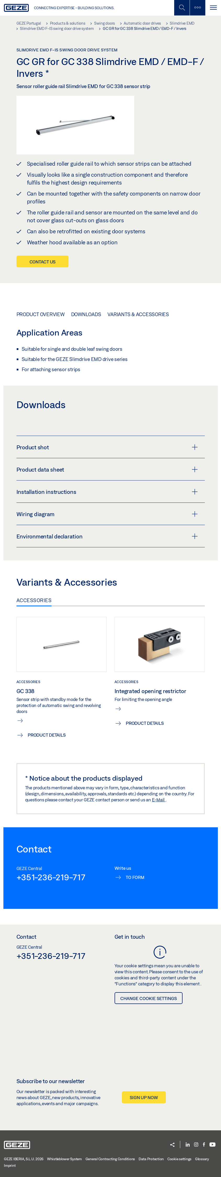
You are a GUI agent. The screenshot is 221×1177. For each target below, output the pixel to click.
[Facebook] (204, 1145)
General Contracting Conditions (110, 1159)
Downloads (86, 314)
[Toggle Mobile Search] (182, 7)
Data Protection (151, 1159)
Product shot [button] (107, 447)
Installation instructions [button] (107, 492)
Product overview (40, 314)
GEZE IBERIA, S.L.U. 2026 (23, 1159)
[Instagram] (196, 1145)
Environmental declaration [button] (107, 536)
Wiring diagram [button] (107, 514)
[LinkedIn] (187, 1145)
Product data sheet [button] (107, 469)
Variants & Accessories (138, 314)
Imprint (9, 1165)
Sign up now (144, 1097)
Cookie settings (179, 1159)
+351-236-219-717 (50, 877)
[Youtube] (212, 1145)
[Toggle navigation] (213, 7)
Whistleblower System (64, 1159)
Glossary (202, 1159)
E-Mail (159, 799)
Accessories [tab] (34, 600)
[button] (172, 1145)
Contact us (43, 261)
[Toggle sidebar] (197, 7)
